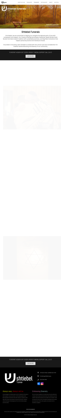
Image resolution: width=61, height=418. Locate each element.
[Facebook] (38, 383)
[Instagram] (42, 383)
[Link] (4, 2)
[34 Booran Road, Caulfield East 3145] (38, 373)
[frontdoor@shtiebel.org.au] (38, 376)
